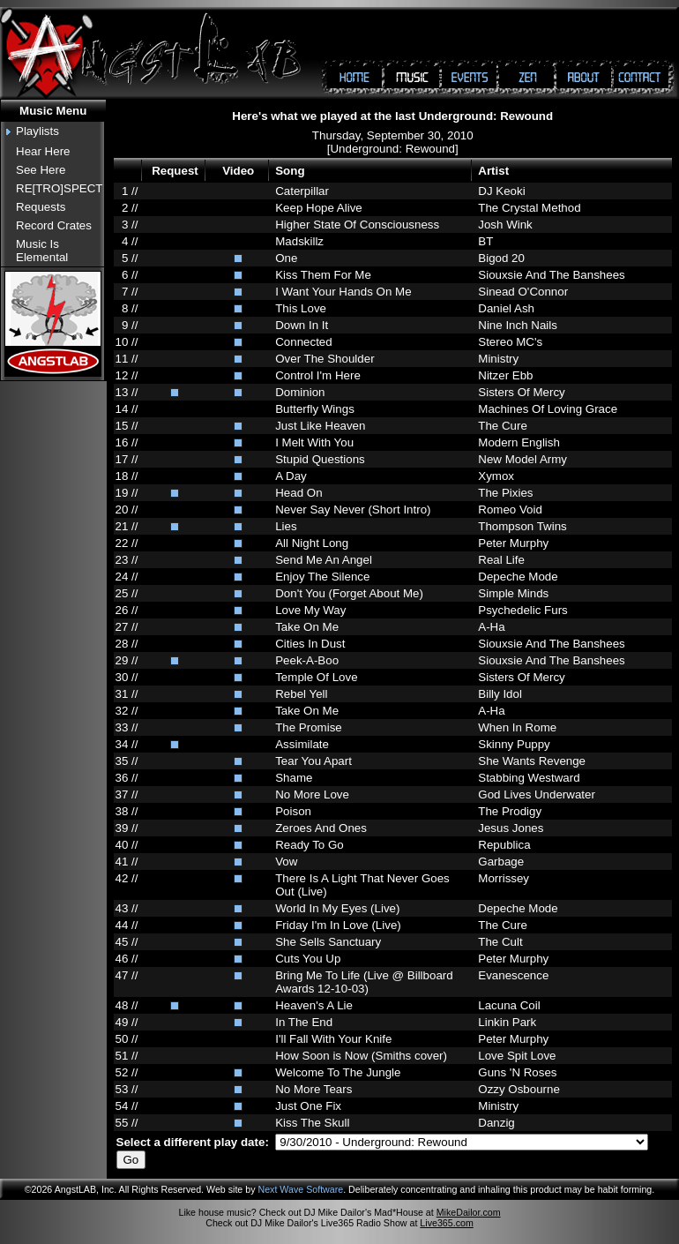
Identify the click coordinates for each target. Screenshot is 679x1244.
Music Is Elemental (42, 250)
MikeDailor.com (468, 1212)
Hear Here (43, 151)
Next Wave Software (300, 1189)
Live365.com (446, 1223)
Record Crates (54, 225)
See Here (40, 169)
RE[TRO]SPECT (59, 188)
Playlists (37, 131)
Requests (40, 207)
